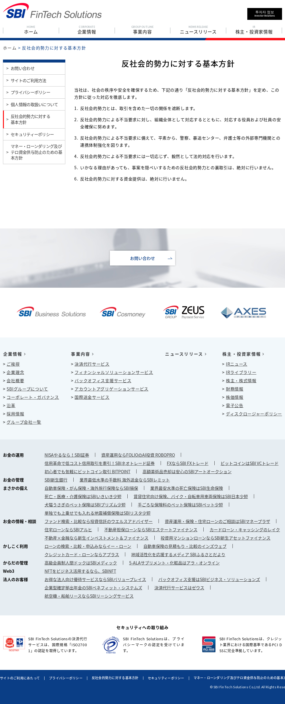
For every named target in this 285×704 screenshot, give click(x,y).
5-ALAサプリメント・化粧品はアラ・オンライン (174, 563)
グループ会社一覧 (24, 422)
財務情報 (234, 389)
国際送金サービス (92, 397)
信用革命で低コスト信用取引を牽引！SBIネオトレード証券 (100, 463)
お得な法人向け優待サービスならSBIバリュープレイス (95, 579)
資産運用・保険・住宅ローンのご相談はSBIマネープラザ (217, 521)
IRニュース (236, 364)
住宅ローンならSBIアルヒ (68, 529)
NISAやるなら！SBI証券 (67, 455)
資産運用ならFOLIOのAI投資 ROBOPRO (138, 455)
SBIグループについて (27, 389)
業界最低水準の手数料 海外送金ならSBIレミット (125, 480)
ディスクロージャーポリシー (254, 414)
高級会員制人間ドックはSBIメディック (81, 563)
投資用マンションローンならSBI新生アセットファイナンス (215, 538)
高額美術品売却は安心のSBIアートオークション (187, 471)
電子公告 (234, 405)
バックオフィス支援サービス (103, 380)
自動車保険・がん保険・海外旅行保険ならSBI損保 (91, 488)
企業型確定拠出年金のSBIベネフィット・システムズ (93, 588)
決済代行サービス (92, 364)
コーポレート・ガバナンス (33, 397)
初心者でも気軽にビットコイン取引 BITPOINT (87, 471)
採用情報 (15, 414)
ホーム (10, 48)
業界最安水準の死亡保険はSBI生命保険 (186, 488)
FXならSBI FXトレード (187, 463)
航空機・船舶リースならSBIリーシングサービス (89, 596)
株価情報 (234, 397)
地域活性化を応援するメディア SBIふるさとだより (178, 554)
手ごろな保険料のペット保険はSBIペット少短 (180, 505)
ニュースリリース (186, 354)
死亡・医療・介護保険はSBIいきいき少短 (83, 496)
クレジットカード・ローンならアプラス (82, 554)
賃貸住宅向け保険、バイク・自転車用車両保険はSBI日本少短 (191, 496)
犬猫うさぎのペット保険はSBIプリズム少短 (85, 505)
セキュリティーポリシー (166, 678)
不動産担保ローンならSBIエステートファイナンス (150, 529)
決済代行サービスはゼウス (179, 588)
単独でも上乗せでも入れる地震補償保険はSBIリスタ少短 (98, 513)
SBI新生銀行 (56, 480)
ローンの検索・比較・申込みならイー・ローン (88, 546)
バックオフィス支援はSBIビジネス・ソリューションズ (209, 579)
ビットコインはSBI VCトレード (249, 463)
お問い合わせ (142, 258)
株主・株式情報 (241, 380)
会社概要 (15, 380)
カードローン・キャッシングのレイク (245, 529)
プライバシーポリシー (66, 678)
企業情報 (14, 354)
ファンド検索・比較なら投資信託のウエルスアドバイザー (99, 521)
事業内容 (82, 354)
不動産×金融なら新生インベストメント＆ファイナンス (96, 538)
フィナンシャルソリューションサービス (114, 372)
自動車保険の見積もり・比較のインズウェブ (185, 546)
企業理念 (15, 372)
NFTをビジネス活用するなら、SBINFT (80, 571)
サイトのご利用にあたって (20, 678)
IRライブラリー (241, 372)
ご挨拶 (13, 364)
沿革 (11, 405)
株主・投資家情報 (243, 354)
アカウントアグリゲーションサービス (111, 389)
